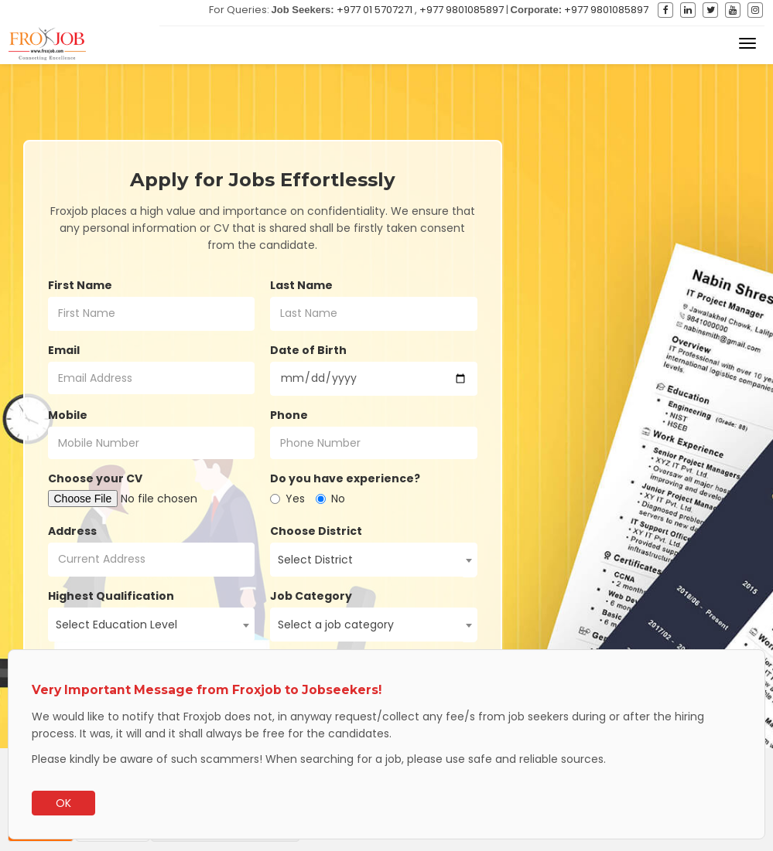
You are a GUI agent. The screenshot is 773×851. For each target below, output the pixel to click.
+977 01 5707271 (374, 9)
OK (63, 803)
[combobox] (373, 560)
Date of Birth (308, 350)
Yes (287, 498)
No (330, 498)
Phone (289, 415)
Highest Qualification (111, 596)
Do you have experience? (345, 478)
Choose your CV (95, 478)
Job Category (311, 596)
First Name (80, 285)
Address (72, 531)
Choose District (316, 531)
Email (64, 350)
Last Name (301, 285)
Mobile (67, 415)
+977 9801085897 (461, 9)
